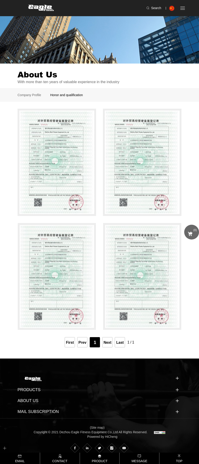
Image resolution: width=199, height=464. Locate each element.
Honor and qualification (66, 95)
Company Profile (29, 95)
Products (29, 389)
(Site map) (97, 427)
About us (28, 400)
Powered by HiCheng (102, 436)
